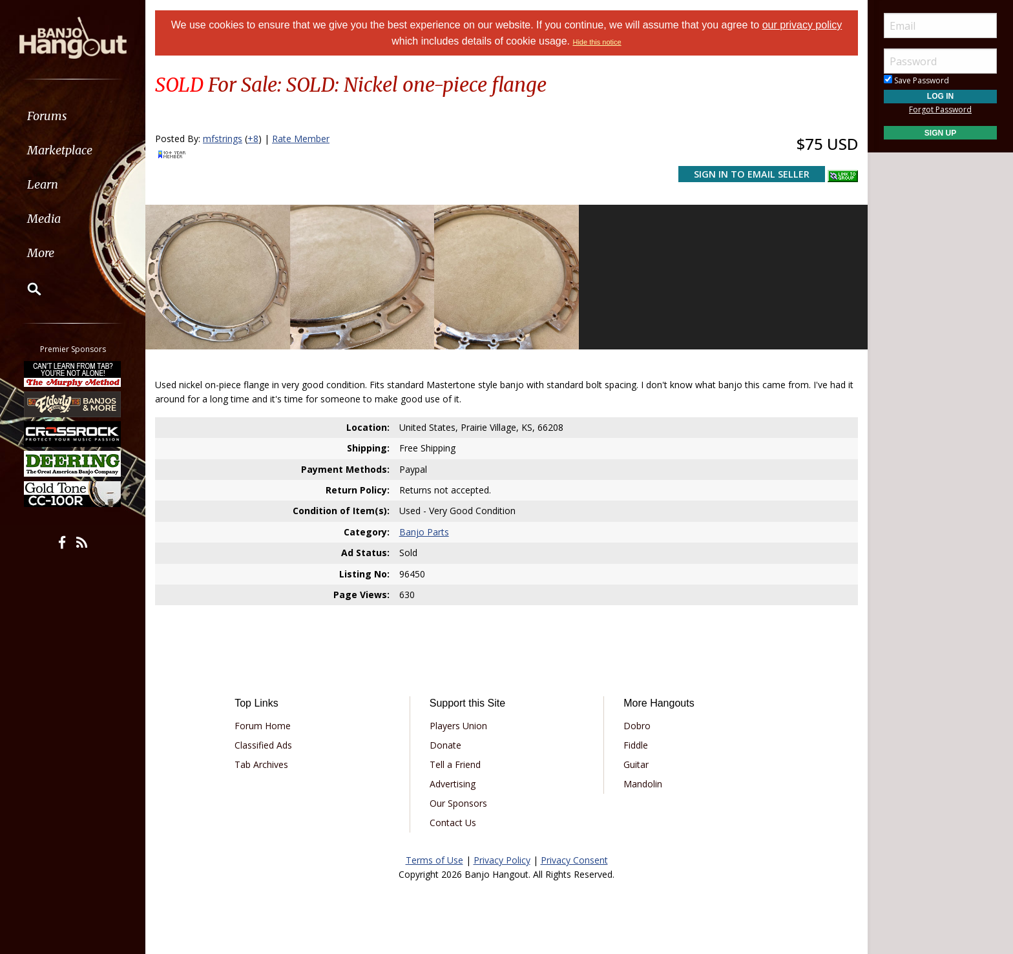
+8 (252, 138)
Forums (47, 116)
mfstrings (222, 138)
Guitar (636, 764)
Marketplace (59, 150)
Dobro (637, 726)
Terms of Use (434, 860)
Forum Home (263, 726)
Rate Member (300, 138)
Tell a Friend (455, 764)
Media (44, 218)
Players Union (458, 726)
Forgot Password (940, 109)
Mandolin (642, 784)
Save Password (916, 80)
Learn (42, 184)
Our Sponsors (458, 803)
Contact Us (453, 822)
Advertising (452, 784)
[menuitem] (72, 116)
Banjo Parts (424, 532)
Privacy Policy (502, 860)
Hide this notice (596, 42)
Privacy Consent (574, 860)
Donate (445, 745)
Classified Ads (263, 745)
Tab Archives (261, 764)
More (40, 252)
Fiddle (635, 745)
